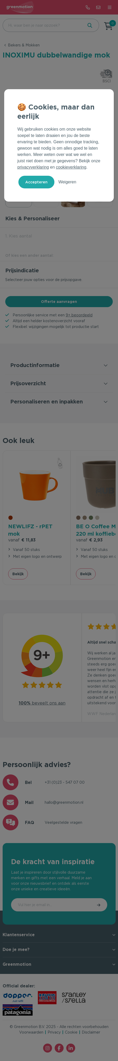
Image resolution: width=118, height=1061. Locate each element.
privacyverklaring (33, 167)
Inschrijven (99, 904)
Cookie (71, 1032)
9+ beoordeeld (79, 315)
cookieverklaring (71, 167)
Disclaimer (91, 1032)
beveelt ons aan (42, 703)
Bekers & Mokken (24, 45)
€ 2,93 (89, 540)
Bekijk (18, 574)
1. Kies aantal (18, 236)
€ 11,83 (22, 540)
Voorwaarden (31, 1032)
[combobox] (42, 25)
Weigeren (67, 182)
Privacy (54, 1032)
